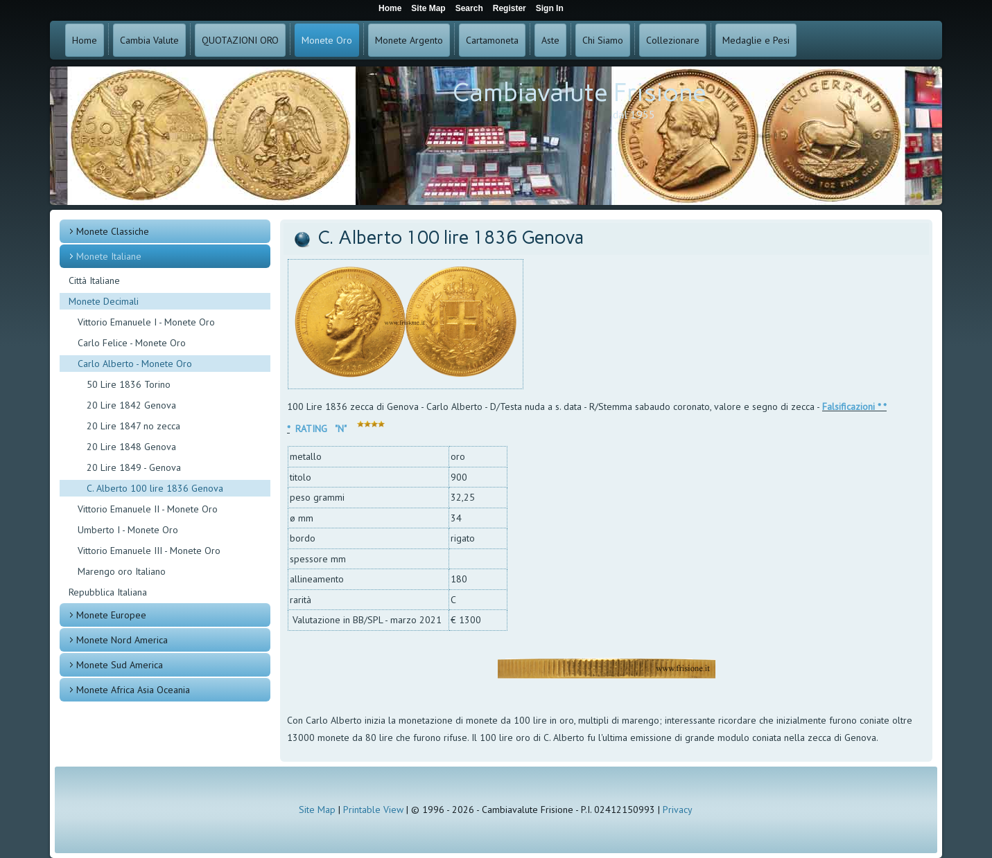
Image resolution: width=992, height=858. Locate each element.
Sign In (550, 8)
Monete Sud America (119, 665)
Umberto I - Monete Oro (128, 530)
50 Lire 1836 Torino (129, 384)
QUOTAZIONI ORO (240, 40)
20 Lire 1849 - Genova (134, 467)
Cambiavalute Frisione (579, 92)
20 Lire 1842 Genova (131, 405)
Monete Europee (111, 615)
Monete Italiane (108, 256)
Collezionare (672, 40)
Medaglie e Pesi (756, 40)
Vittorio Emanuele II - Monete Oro (148, 509)
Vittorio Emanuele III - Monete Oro (149, 550)
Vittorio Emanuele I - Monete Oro (146, 322)
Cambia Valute (149, 40)
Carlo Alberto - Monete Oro (135, 363)
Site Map (317, 809)
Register (509, 8)
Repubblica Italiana (108, 592)
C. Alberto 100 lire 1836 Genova (155, 488)
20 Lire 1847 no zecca (133, 426)
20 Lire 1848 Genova (131, 446)
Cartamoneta (492, 40)
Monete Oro (327, 40)
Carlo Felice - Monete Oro (132, 343)
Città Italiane (94, 280)
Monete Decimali (104, 301)
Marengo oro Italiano (122, 571)
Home (84, 40)
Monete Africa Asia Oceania (133, 689)
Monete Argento (409, 40)
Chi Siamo (602, 40)
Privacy (678, 809)
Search (469, 8)
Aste (550, 40)
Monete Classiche (112, 231)
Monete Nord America (122, 640)
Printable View (373, 809)
